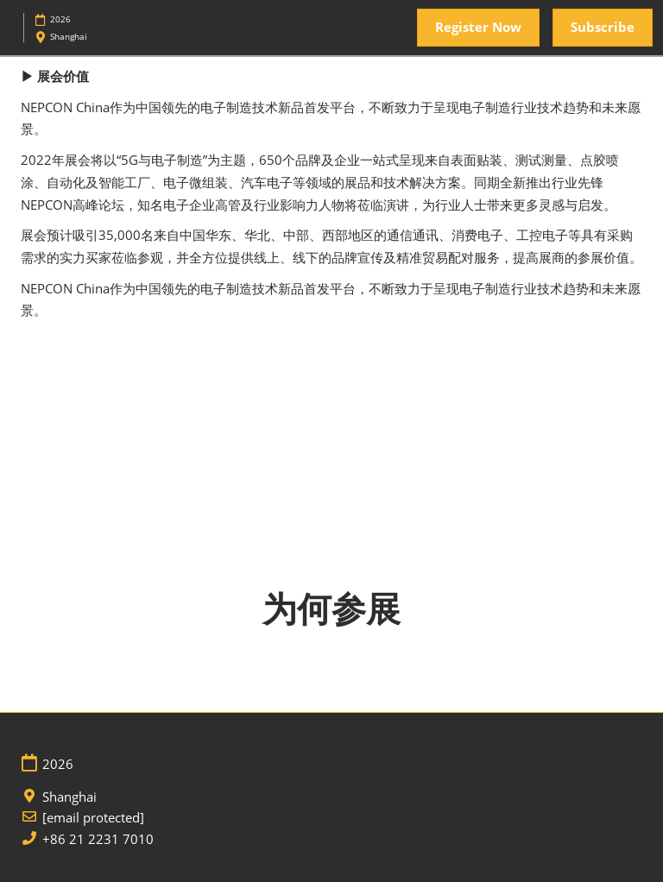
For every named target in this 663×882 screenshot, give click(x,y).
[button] (478, 28)
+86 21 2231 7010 (98, 839)
